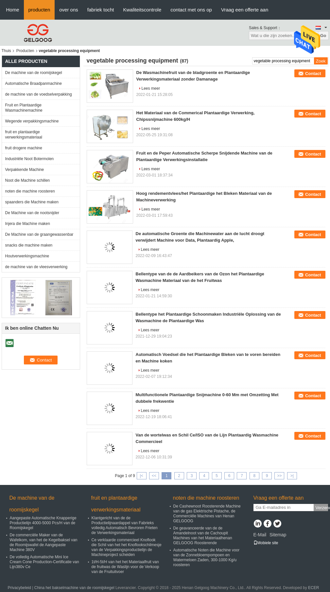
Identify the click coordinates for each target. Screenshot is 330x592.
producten (39, 9)
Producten (25, 50)
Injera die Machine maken (27, 223)
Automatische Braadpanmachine (33, 83)
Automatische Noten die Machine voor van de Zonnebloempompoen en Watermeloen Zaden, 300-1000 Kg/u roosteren (206, 557)
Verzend (322, 507)
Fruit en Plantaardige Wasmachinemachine (24, 108)
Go (323, 35)
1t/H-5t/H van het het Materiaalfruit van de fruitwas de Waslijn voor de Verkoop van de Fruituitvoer (125, 567)
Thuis (6, 50)
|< (141, 475)
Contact (313, 73)
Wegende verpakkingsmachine (32, 121)
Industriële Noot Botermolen (29, 159)
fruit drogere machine (23, 148)
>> (279, 475)
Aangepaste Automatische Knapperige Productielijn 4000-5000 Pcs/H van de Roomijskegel (43, 523)
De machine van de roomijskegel (33, 72)
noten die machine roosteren (30, 191)
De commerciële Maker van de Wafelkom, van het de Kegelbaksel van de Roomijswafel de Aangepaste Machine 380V (44, 542)
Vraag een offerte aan (244, 9)
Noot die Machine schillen (27, 180)
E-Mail (260, 534)
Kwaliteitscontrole (142, 9)
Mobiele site (265, 543)
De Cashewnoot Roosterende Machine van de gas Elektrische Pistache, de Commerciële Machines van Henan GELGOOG (207, 513)
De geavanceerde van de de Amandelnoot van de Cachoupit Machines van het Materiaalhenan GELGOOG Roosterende (202, 535)
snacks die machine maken (29, 245)
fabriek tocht (100, 9)
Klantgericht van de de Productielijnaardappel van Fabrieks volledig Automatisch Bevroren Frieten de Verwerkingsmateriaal (125, 525)
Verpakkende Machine (24, 169)
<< (154, 475)
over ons (68, 9)
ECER (313, 587)
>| (292, 475)
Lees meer (151, 88)
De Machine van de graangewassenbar (39, 234)
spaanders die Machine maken (32, 202)
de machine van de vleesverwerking (36, 267)
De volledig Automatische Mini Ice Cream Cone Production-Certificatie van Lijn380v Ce (44, 562)
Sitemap (277, 534)
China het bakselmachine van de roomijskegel (74, 587)
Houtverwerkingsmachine (27, 256)
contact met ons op (191, 9)
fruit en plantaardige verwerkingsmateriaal (23, 134)
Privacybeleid (19, 587)
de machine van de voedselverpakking (38, 94)
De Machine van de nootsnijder (32, 213)
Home (12, 9)
